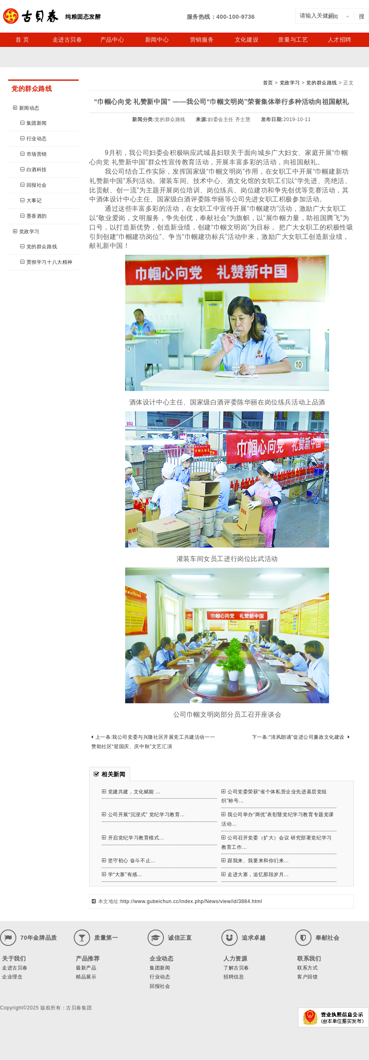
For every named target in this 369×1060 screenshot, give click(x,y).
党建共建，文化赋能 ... (131, 792)
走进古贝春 (67, 39)
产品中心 (112, 39)
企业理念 (12, 977)
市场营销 (33, 154)
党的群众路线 (38, 247)
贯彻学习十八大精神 (46, 262)
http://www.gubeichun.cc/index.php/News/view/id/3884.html (191, 901)
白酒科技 (33, 169)
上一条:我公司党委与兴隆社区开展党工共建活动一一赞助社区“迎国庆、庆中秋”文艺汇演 (153, 741)
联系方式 (307, 968)
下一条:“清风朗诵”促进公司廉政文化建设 (301, 737)
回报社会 (33, 185)
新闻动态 (26, 108)
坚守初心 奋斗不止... (128, 860)
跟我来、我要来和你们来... (255, 860)
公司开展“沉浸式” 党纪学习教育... (143, 814)
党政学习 (26, 231)
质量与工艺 (293, 39)
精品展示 (86, 977)
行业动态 (33, 138)
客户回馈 (307, 977)
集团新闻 (33, 123)
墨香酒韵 (33, 216)
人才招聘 (339, 39)
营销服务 (202, 39)
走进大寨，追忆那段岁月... (255, 874)
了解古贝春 (236, 968)
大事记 (31, 200)
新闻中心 (157, 39)
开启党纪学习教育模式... (133, 838)
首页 (268, 83)
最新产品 (86, 968)
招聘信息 (233, 977)
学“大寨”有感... (122, 874)
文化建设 (247, 39)
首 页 (22, 39)
